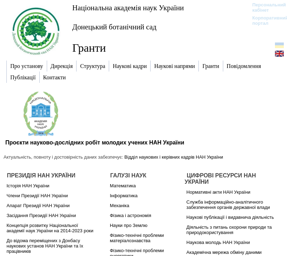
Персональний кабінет (265, 7)
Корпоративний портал (265, 20)
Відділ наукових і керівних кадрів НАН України (173, 157)
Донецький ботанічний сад (114, 27)
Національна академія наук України (128, 8)
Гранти (89, 47)
